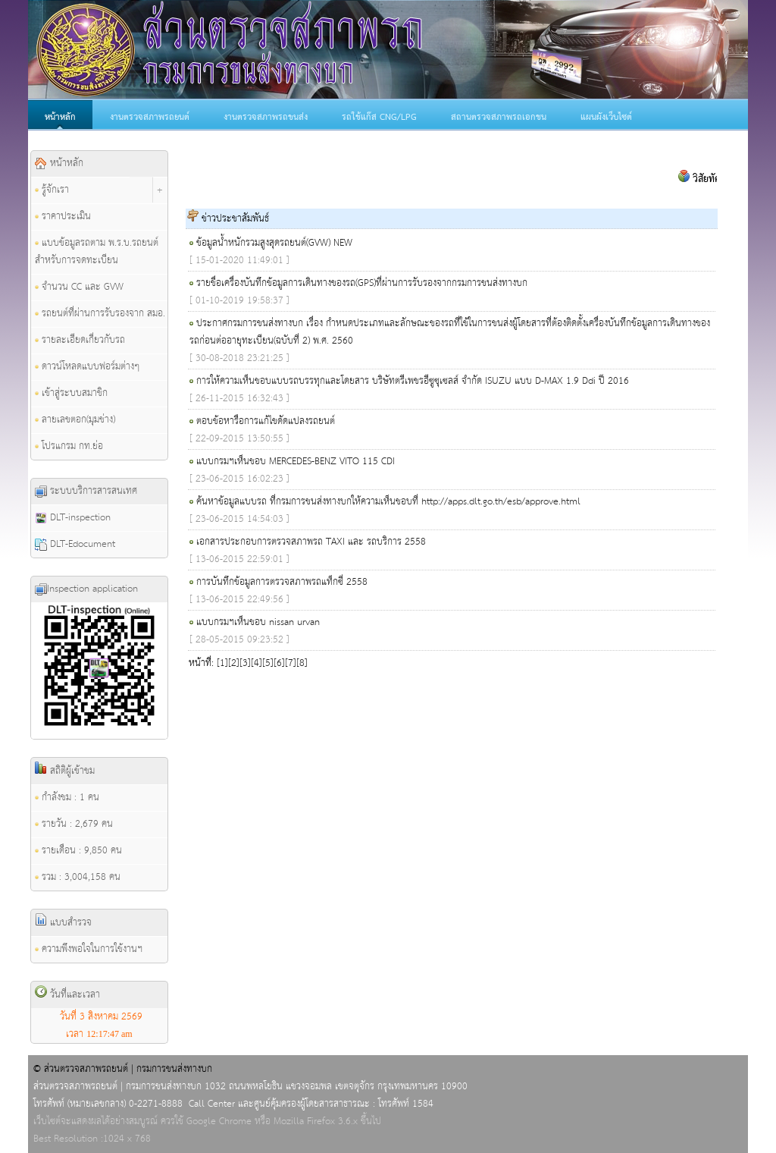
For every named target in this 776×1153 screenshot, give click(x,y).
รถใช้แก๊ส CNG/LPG (379, 117)
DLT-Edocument (75, 544)
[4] (256, 663)
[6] (279, 663)
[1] (222, 663)
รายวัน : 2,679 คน (74, 824)
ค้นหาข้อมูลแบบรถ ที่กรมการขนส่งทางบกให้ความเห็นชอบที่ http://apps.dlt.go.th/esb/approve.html (388, 502)
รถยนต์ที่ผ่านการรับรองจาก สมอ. (100, 313)
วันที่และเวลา (67, 994)
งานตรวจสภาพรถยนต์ (149, 117)
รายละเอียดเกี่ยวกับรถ (80, 340)
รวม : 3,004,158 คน (77, 877)
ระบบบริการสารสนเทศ (86, 491)
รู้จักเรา (52, 190)
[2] (233, 663)
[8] (302, 663)
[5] (268, 663)
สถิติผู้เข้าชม (65, 771)
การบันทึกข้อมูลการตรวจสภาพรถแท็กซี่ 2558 (282, 582)
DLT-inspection (73, 517)
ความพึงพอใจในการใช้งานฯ (88, 949)
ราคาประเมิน (63, 216)
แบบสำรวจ (63, 922)
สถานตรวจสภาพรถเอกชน (498, 117)
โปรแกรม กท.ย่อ (69, 446)
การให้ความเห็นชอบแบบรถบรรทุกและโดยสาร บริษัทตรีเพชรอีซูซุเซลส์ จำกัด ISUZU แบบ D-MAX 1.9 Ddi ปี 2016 (412, 381)
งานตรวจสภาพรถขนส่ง (266, 117)
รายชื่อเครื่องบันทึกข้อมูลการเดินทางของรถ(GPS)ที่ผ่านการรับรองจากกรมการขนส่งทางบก (361, 283)
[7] (290, 663)
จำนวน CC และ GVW (79, 287)
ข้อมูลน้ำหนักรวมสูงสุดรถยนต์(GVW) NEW (274, 243)
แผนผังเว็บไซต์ (606, 117)
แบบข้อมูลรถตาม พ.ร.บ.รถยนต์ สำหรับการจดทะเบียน (96, 251)
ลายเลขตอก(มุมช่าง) (75, 420)
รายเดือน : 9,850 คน (78, 850)
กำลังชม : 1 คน (67, 797)
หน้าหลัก (60, 117)
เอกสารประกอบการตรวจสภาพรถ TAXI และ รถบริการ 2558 (311, 542)
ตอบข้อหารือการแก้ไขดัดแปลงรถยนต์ (265, 421)
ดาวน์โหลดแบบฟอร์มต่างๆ (87, 366)
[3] (245, 663)
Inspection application (86, 589)
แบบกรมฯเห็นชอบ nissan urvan (258, 622)
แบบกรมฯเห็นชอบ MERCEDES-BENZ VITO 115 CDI (295, 461)
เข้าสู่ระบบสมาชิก (71, 393)
